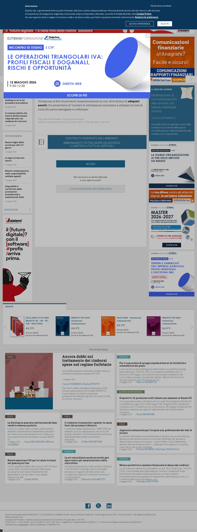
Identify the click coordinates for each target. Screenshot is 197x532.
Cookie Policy (143, 14)
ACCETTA (165, 23)
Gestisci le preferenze (146, 17)
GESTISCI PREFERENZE (139, 23)
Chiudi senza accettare (161, 6)
